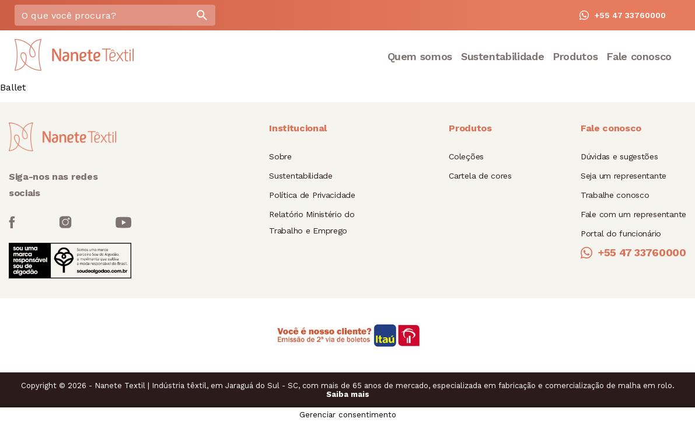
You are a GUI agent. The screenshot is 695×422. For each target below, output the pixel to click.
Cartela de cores (480, 175)
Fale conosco (639, 56)
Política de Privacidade (312, 195)
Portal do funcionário (621, 233)
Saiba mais (347, 394)
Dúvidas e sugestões (619, 156)
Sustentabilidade (502, 56)
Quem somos (419, 56)
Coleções (466, 156)
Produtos (575, 56)
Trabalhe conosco (615, 195)
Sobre (280, 156)
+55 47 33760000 (622, 15)
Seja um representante (623, 175)
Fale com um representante (633, 214)
